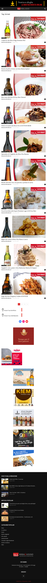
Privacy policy (24, 581)
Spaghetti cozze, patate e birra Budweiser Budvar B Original (19, 268)
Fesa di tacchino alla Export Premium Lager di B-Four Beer (18, 211)
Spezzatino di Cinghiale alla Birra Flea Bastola (15, 154)
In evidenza (4, 38)
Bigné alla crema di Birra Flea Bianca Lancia (14, 239)
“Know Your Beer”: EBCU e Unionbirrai (17, 492)
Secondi (3, 123)
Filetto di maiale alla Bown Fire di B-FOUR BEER (16, 126)
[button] (45, 9)
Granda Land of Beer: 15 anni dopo (16, 479)
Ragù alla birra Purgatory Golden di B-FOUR (14, 296)
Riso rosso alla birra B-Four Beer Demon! (13, 97)
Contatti (26, 566)
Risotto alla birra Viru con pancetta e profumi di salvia (17, 182)
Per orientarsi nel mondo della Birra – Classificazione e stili (21, 517)
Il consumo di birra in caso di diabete (16, 510)
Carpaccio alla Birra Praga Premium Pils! (13, 40)
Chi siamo (21, 566)
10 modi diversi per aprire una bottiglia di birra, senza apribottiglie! (22, 503)
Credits (29, 581)
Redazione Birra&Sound (6, 42)
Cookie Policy (18, 581)
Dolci (3, 237)
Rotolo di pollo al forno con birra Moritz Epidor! (15, 69)
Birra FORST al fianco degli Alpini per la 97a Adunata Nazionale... (22, 485)
